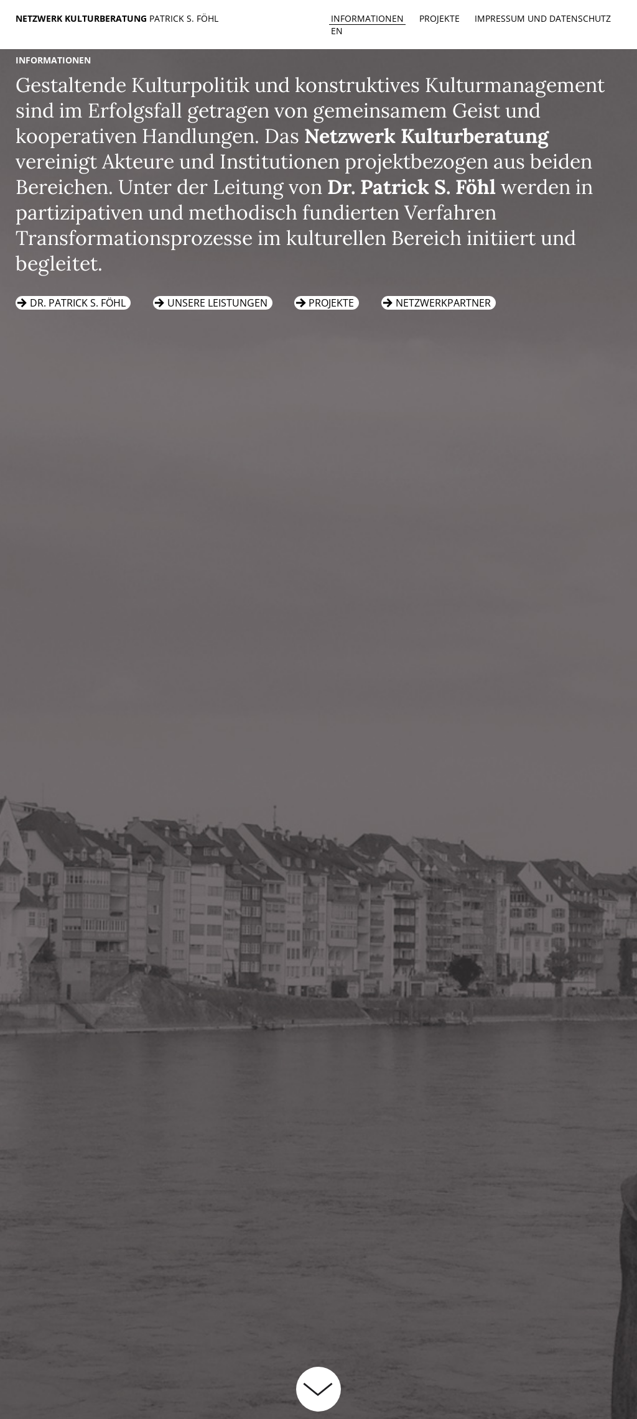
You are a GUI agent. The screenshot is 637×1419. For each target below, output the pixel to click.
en (337, 31)
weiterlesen (318, 1389)
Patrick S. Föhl (183, 18)
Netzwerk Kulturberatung (82, 18)
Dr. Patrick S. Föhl (78, 303)
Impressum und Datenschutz (543, 18)
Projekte (439, 18)
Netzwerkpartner (443, 303)
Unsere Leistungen (217, 303)
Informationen (367, 18)
